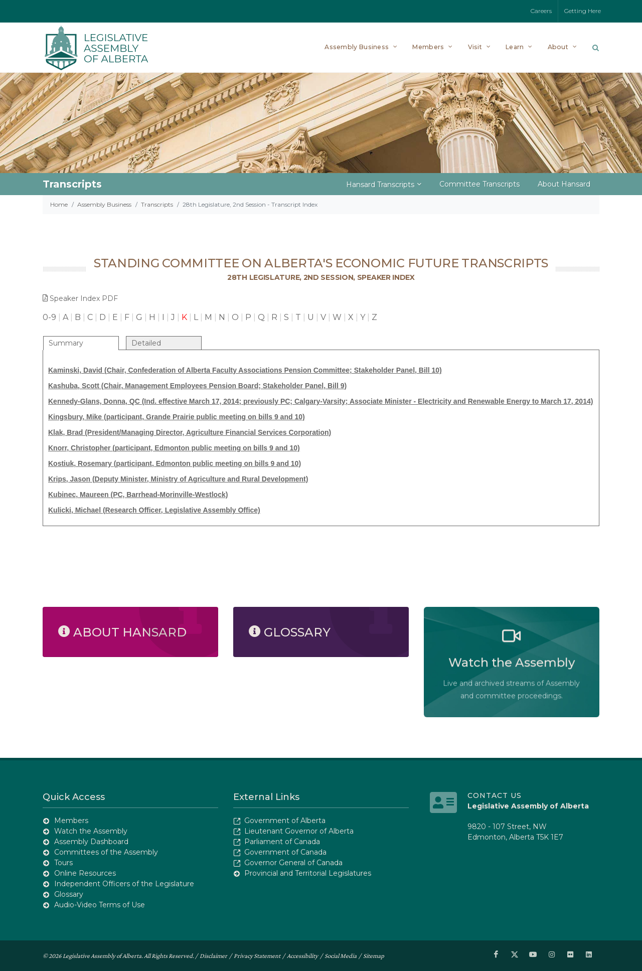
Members (71, 820)
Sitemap (373, 955)
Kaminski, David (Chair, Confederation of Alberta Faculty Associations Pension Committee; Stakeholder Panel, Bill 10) (245, 370)
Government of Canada (285, 852)
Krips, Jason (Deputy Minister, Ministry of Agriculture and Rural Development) (178, 479)
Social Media (341, 955)
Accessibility (302, 955)
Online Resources (85, 873)
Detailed (146, 343)
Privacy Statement (257, 955)
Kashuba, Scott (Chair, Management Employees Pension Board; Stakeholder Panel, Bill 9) (197, 386)
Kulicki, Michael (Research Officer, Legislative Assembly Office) (154, 510)
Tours (63, 862)
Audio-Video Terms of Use (99, 904)
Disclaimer (213, 955)
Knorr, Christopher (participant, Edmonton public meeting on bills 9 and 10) (174, 448)
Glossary (68, 894)
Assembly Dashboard (91, 841)
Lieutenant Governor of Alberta (299, 831)
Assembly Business (104, 204)
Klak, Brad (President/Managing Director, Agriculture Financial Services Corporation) (189, 432)
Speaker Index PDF (80, 298)
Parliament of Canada (282, 841)
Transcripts (157, 204)
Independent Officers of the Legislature (124, 883)
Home (59, 204)
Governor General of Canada (293, 862)
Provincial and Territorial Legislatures (307, 873)
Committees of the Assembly (106, 852)
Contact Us (494, 795)
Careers (541, 11)
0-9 (49, 317)
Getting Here (582, 11)
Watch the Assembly (90, 831)
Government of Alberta (285, 820)
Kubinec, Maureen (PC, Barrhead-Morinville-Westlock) (138, 495)
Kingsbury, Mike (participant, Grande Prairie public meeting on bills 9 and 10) (176, 417)
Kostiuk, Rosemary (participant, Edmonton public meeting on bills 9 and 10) (174, 463)
